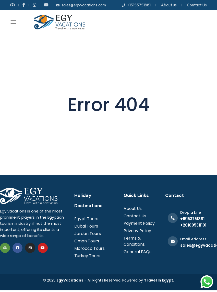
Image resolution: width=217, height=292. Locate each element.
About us (169, 4)
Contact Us (197, 4)
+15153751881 (136, 4)
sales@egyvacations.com (81, 4)
